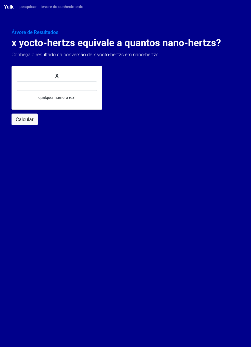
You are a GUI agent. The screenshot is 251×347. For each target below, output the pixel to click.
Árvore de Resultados (35, 32)
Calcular (25, 119)
